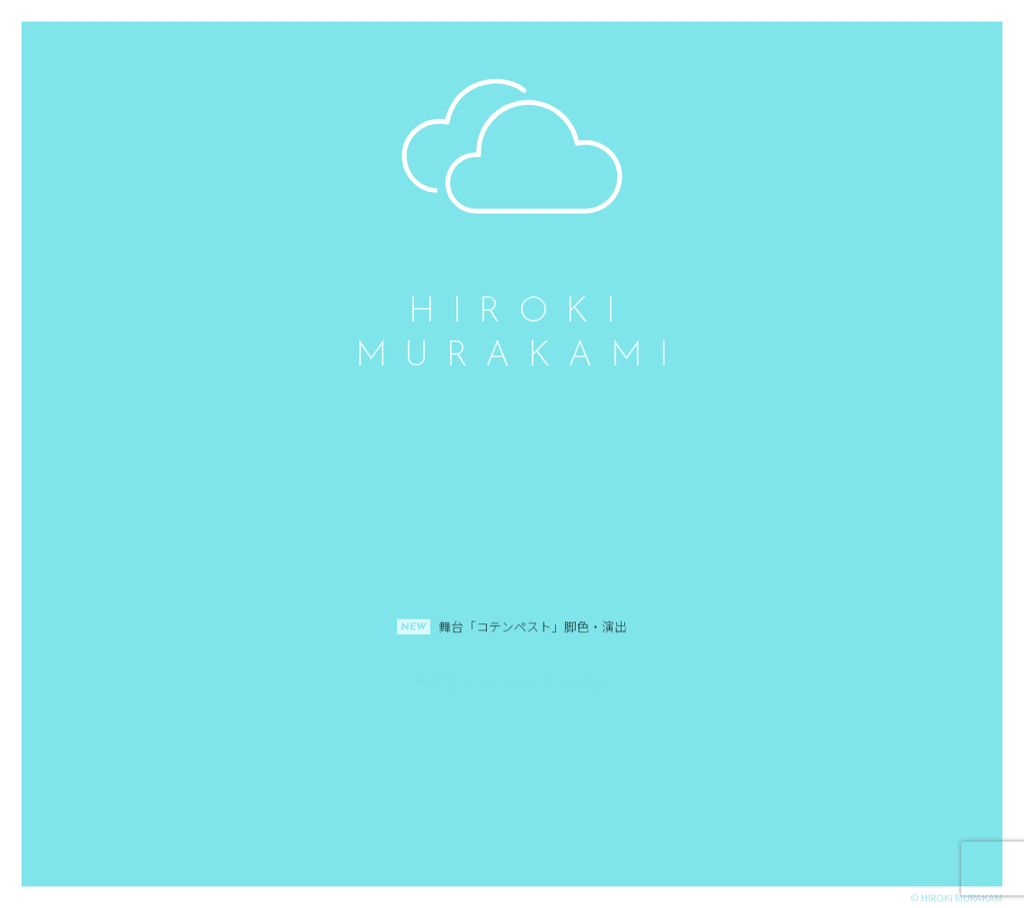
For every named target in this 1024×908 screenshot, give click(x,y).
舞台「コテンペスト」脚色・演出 (532, 685)
